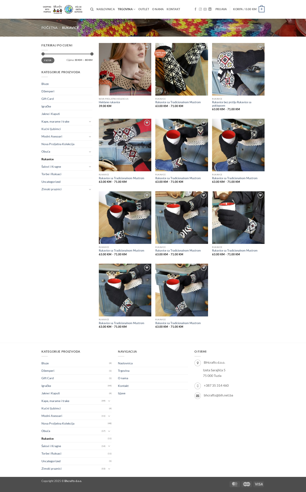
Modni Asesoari (51, 136)
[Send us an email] (205, 9)
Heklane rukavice (109, 102)
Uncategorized (51, 181)
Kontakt (173, 9)
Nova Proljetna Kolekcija (57, 144)
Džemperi (47, 91)
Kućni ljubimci (51, 129)
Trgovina (126, 9)
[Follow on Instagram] (200, 9)
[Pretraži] (92, 9)
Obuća (45, 151)
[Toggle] (89, 121)
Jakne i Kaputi (50, 114)
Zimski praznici (51, 189)
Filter (47, 60)
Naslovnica (105, 9)
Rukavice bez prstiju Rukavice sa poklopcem (231, 104)
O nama (158, 9)
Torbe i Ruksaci (51, 174)
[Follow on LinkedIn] (209, 9)
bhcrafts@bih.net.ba (218, 395)
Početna (49, 28)
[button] (221, 9)
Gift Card (47, 98)
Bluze (45, 84)
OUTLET (143, 9)
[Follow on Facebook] (195, 9)
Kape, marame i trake (55, 121)
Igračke (46, 106)
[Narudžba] (239, 27)
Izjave (121, 393)
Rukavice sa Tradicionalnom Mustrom (178, 102)
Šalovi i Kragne (51, 166)
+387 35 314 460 (216, 385)
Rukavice (47, 159)
